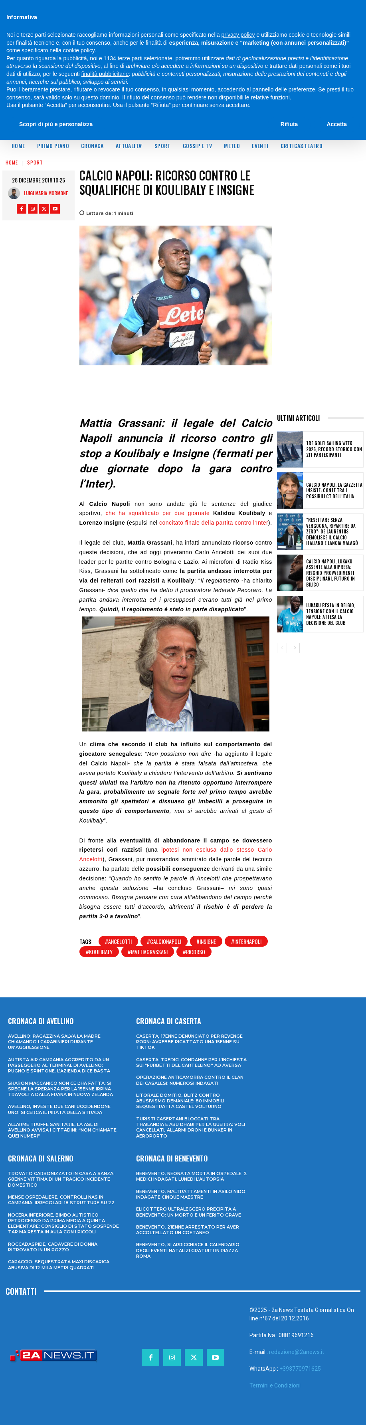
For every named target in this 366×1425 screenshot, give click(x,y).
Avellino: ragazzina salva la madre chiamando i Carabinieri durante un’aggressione (54, 1041)
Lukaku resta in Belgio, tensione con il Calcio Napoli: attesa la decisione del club (333, 614)
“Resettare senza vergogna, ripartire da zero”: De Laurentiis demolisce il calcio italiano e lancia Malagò (334, 531)
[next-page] (295, 648)
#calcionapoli (164, 941)
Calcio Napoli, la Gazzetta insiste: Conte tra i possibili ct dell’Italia (332, 490)
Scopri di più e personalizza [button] (56, 124)
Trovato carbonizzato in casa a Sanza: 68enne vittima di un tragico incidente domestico (61, 1179)
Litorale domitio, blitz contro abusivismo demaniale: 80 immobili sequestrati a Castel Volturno (180, 1101)
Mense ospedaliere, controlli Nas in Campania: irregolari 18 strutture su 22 (61, 1199)
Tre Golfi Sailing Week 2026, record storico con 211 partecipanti (333, 449)
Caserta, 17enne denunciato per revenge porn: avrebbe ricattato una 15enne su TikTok (189, 1041)
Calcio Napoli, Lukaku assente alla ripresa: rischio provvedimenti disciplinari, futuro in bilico (329, 572)
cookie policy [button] (79, 50)
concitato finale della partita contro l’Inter (213, 522)
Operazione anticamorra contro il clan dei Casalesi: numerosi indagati (189, 1080)
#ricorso (194, 951)
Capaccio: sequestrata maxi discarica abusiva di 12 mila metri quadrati (58, 1264)
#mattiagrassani (148, 951)
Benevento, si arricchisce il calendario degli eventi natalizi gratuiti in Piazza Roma (187, 1250)
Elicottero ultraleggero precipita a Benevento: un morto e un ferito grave (188, 1211)
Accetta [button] (336, 124)
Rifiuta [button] (289, 124)
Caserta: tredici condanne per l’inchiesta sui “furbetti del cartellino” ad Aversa (191, 1062)
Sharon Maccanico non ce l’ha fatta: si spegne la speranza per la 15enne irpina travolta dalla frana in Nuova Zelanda (60, 1088)
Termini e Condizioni (275, 1385)
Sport (35, 162)
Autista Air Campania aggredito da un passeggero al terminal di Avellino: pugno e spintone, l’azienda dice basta (59, 1065)
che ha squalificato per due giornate (158, 513)
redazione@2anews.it (296, 1352)
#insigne (206, 941)
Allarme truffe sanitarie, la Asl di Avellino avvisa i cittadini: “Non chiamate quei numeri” (62, 1130)
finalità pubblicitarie (105, 74)
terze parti (130, 58)
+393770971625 (300, 1369)
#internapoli (246, 941)
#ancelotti (118, 941)
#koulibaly (99, 951)
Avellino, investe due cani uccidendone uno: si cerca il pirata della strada (59, 1109)
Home (12, 162)
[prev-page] (282, 648)
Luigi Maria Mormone (46, 193)
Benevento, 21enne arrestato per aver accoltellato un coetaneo (187, 1229)
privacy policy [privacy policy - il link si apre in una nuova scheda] (238, 35)
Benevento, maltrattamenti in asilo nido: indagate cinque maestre (191, 1193)
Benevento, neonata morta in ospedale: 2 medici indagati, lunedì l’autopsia (191, 1176)
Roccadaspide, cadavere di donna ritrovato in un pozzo (52, 1247)
